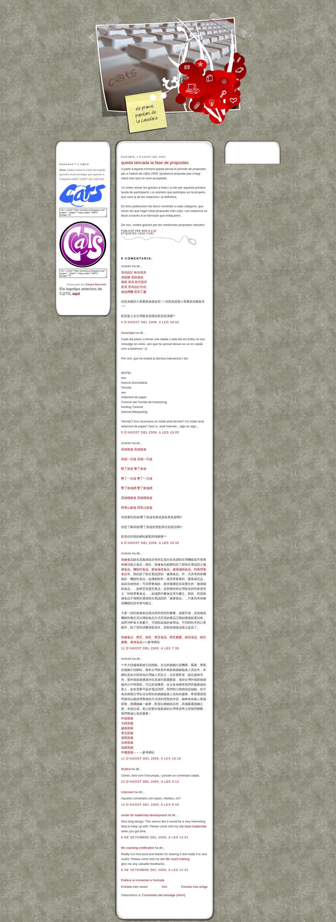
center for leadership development (144, 815)
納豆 (148, 637)
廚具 (131, 282)
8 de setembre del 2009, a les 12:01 (155, 837)
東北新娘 (127, 733)
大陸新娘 (127, 723)
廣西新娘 (127, 737)
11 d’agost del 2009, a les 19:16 (151, 758)
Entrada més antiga (194, 886)
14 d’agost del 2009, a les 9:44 (150, 804)
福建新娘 (127, 747)
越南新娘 (127, 728)
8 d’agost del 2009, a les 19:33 (150, 543)
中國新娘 (127, 752)
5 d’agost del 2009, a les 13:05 (150, 432)
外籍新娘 (127, 718)
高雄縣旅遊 (128, 498)
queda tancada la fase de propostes (155, 162)
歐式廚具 (141, 282)
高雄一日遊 (128, 459)
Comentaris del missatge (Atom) (163, 895)
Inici (164, 886)
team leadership (195, 826)
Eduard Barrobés (96, 284)
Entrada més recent (134, 886)
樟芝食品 (160, 637)
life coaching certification (137, 847)
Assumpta (128, 333)
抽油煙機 (127, 292)
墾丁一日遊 (128, 478)
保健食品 (127, 559)
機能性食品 (140, 569)
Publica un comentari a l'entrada (142, 880)
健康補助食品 (182, 569)
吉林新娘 (127, 742)
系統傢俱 (137, 277)
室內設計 (127, 272)
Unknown (127, 792)
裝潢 (124, 287)
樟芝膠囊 (176, 637)
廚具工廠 (140, 292)
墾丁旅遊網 (128, 488)
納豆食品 (191, 637)
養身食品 (136, 642)
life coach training (177, 859)
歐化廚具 (140, 272)
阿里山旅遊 (128, 507)
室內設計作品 (137, 287)
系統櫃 (125, 277)
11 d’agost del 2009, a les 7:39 (150, 648)
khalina (126, 769)
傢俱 (124, 282)
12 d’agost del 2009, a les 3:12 (150, 781)
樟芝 (139, 637)
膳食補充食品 (160, 569)
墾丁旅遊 (127, 468)
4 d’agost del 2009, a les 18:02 (150, 322)
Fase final (146, 233)
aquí (76, 294)
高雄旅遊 (127, 449)
